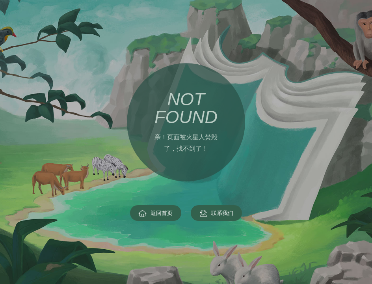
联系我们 (216, 213)
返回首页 (156, 213)
